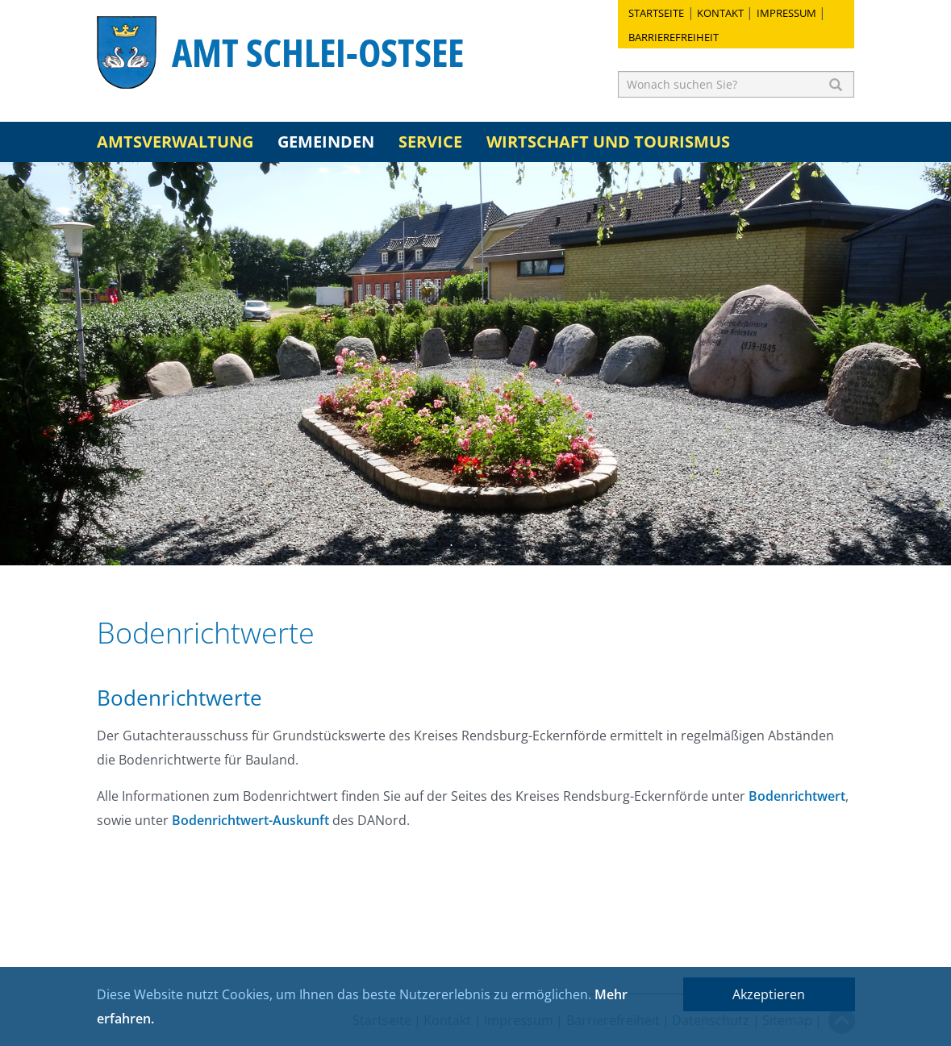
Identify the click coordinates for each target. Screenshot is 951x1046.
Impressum (786, 13)
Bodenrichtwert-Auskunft (250, 820)
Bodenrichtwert (797, 796)
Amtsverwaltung (175, 141)
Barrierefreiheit (673, 37)
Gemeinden (325, 141)
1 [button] (452, 545)
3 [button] (500, 545)
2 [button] (476, 545)
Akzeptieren (768, 994)
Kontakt (720, 13)
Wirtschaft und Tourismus (608, 141)
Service (430, 141)
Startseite (656, 13)
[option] (475, 363)
